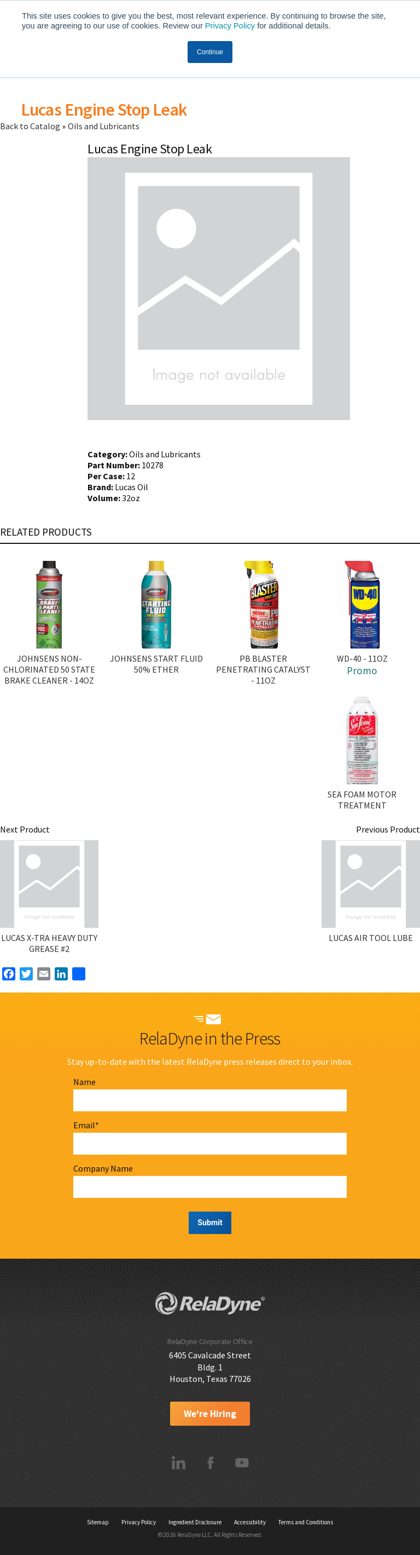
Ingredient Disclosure (194, 1522)
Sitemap (98, 1522)
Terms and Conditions (305, 1522)
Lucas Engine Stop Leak (104, 110)
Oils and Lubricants (103, 126)
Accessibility (250, 1522)
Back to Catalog (31, 126)
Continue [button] (210, 52)
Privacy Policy (230, 25)
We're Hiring (210, 1414)
